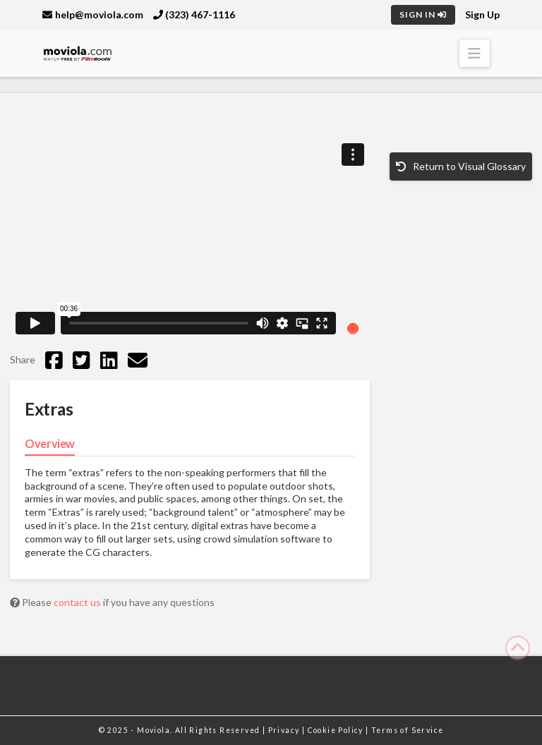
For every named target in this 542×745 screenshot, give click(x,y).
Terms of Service (407, 730)
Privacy (285, 730)
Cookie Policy (337, 730)
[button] (474, 53)
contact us (78, 602)
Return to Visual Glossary (461, 166)
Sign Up (482, 14)
